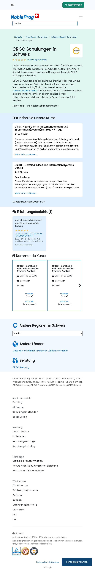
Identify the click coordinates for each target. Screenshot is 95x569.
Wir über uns (20, 485)
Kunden (17, 500)
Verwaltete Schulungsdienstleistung (35, 465)
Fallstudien (19, 436)
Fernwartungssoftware (24, 90)
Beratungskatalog (23, 446)
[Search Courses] (44, 23)
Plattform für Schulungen (28, 470)
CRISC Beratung (20, 367)
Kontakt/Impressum (25, 490)
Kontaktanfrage (73, 4)
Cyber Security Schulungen (36, 37)
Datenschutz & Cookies (47, 562)
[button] (79, 285)
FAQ (15, 514)
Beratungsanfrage (24, 441)
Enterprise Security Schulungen (64, 37)
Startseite (18, 37)
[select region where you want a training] (47, 333)
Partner (17, 495)
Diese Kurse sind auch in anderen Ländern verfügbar (40, 350)
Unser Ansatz (20, 431)
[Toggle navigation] (80, 17)
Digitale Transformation (27, 460)
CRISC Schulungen (24, 40)
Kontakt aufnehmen (77, 561)
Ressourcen (19, 416)
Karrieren (18, 509)
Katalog (17, 402)
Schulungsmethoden (25, 412)
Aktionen (18, 407)
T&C (15, 519)
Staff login (47, 567)
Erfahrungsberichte (24, 504)
